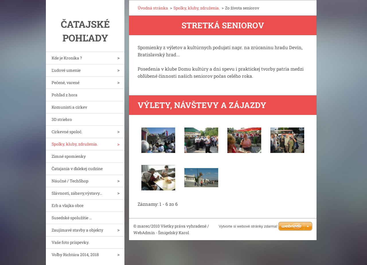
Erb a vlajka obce (67, 205)
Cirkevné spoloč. (67, 131)
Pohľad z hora (64, 94)
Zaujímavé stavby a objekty (77, 230)
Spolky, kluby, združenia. (75, 144)
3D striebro (62, 119)
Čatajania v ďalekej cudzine (77, 168)
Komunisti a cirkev (69, 107)
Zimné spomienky (69, 156)
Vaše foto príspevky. (70, 242)
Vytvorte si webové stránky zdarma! (248, 226)
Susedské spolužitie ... (72, 217)
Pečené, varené (65, 82)
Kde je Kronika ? (67, 58)
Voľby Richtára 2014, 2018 (75, 254)
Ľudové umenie (66, 70)
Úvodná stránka (153, 8)
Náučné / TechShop (70, 181)
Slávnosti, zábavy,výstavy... (77, 193)
